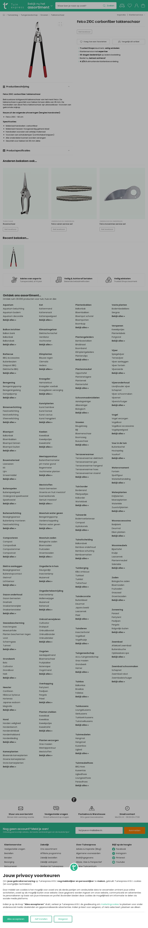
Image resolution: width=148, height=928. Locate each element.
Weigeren (63, 919)
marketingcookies (110, 904)
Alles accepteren (15, 919)
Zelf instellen (41, 919)
